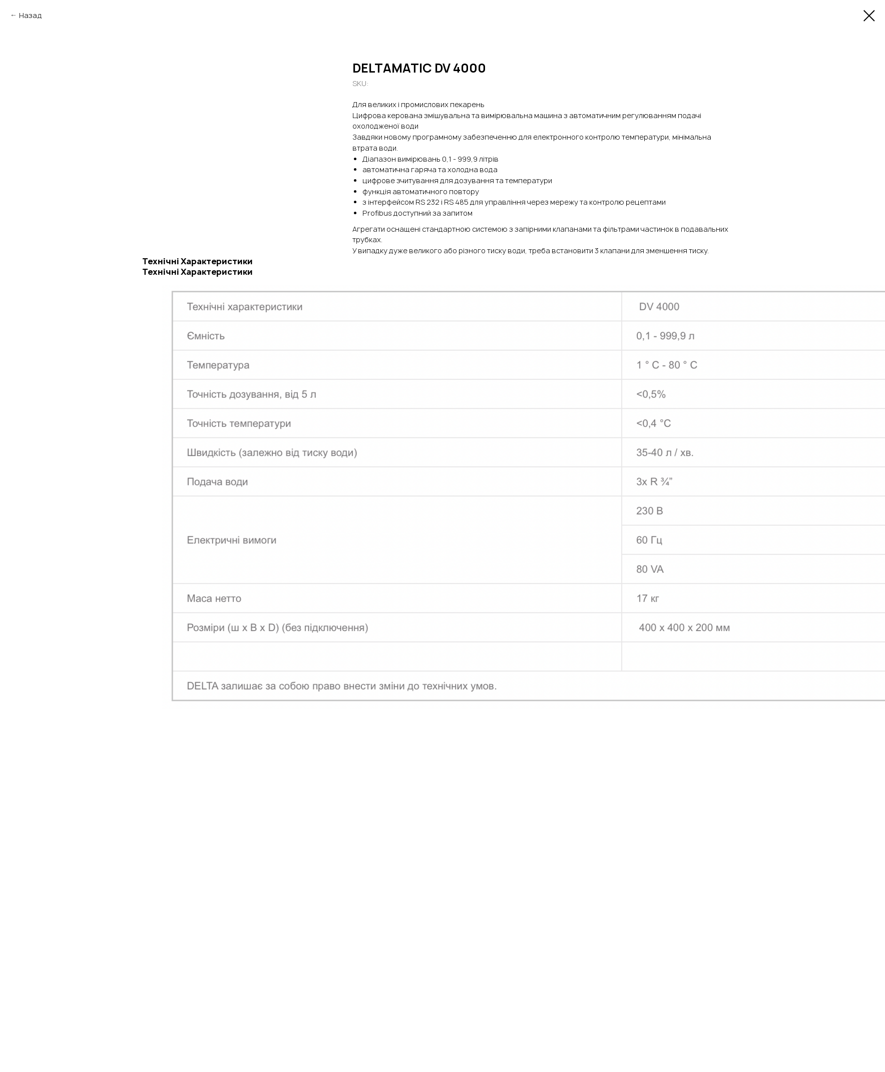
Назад (30, 15)
